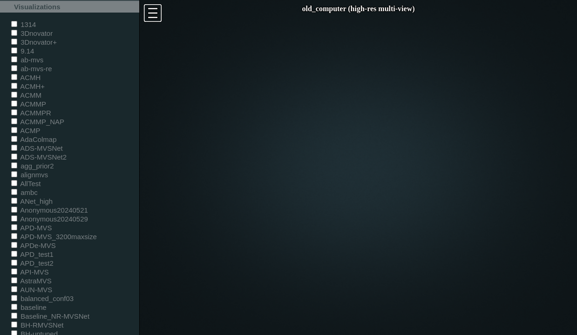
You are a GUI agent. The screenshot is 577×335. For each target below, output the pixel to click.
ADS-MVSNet (37, 148)
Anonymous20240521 (49, 210)
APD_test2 (32, 263)
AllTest (26, 184)
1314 (23, 24)
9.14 (22, 51)
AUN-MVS (31, 290)
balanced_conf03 (42, 298)
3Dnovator (32, 33)
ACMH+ (28, 86)
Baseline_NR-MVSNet (50, 316)
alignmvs (29, 175)
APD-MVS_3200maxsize (54, 237)
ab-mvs (27, 60)
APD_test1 (32, 254)
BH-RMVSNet (37, 325)
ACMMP (28, 104)
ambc (24, 192)
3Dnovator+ (34, 42)
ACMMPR (31, 113)
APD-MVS (31, 228)
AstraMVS (31, 281)
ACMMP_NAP (37, 122)
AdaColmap (33, 139)
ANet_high (32, 201)
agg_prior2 (32, 166)
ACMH (26, 77)
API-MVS (30, 272)
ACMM (26, 95)
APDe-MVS (33, 245)
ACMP (26, 130)
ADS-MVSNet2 (39, 157)
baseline (29, 307)
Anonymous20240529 (49, 219)
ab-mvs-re (31, 69)
